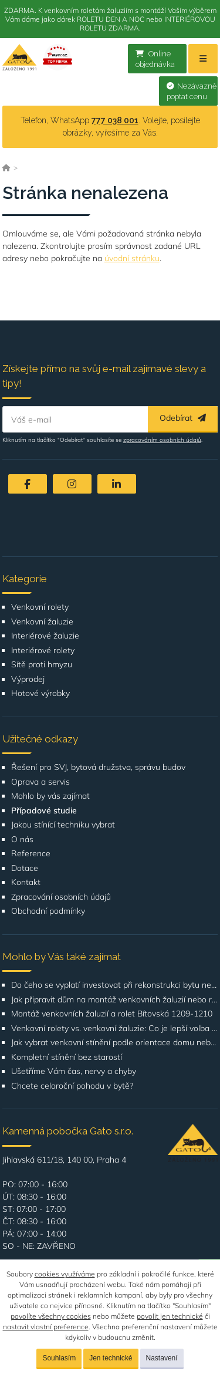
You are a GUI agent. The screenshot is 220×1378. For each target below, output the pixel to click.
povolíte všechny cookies (51, 1316)
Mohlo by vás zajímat (50, 796)
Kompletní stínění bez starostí (66, 1057)
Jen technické (110, 1358)
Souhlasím (59, 1358)
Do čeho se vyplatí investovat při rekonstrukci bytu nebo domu (114, 985)
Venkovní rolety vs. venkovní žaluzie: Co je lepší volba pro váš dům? (114, 1029)
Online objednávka (155, 59)
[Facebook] (27, 484)
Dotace (24, 868)
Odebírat (183, 418)
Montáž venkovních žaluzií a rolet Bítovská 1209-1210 (111, 1014)
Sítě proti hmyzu (41, 665)
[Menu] (203, 58)
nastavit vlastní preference (46, 1326)
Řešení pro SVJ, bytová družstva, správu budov (98, 767)
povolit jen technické (170, 1316)
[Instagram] (72, 484)
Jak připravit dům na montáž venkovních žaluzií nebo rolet (114, 1000)
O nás (22, 840)
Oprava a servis (40, 782)
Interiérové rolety (43, 651)
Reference (30, 854)
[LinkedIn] (116, 484)
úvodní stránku (132, 258)
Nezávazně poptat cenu (191, 92)
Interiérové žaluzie (45, 636)
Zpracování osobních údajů (61, 897)
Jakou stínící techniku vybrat (63, 825)
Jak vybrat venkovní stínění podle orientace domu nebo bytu (114, 1043)
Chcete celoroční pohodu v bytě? (72, 1086)
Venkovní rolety (40, 607)
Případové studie (44, 811)
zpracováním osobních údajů (162, 440)
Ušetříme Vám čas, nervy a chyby (73, 1071)
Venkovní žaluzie (42, 622)
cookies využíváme (65, 1273)
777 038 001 (115, 120)
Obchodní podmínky (48, 911)
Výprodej (28, 679)
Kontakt (25, 882)
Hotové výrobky (40, 693)
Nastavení (162, 1358)
